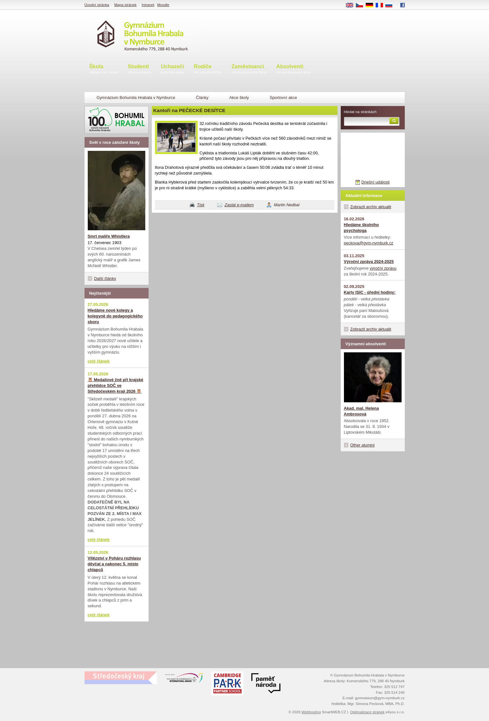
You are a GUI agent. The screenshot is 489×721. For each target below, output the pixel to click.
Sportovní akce (283, 97)
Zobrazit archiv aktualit (370, 206)
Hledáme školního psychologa (361, 227)
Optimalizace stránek (367, 712)
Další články (105, 278)
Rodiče (208, 69)
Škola (103, 69)
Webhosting (311, 712)
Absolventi (293, 69)
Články (202, 97)
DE (371, 5)
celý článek (99, 361)
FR (381, 5)
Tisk (200, 204)
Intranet (148, 5)
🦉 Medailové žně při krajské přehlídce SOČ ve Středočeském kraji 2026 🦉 (115, 385)
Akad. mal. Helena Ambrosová (361, 411)
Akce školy (239, 97)
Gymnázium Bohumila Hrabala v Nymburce (136, 97)
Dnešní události (375, 182)
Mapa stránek (125, 5)
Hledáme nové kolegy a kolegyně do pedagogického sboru (115, 316)
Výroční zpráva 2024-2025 (369, 261)
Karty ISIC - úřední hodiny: (369, 292)
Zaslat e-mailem (239, 204)
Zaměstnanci (249, 69)
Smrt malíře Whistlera (109, 236)
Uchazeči (172, 69)
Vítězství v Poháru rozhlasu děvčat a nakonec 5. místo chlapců (114, 564)
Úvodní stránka (97, 5)
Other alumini (362, 445)
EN (351, 5)
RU (391, 5)
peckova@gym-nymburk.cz (369, 243)
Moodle (163, 5)
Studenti (139, 69)
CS (361, 5)
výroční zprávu (383, 268)
